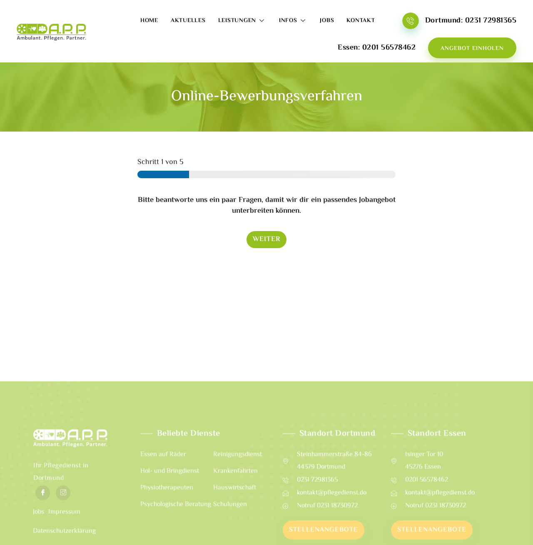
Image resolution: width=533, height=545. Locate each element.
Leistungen (242, 20)
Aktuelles (188, 20)
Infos (293, 20)
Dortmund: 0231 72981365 (471, 21)
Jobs (327, 20)
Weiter (266, 239)
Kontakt (360, 20)
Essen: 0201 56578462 (377, 48)
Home (149, 20)
